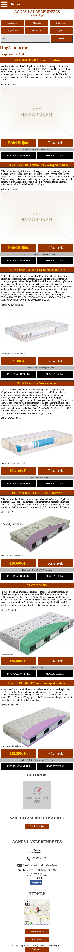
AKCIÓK (37, 23)
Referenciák (61, 23)
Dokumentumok (37, 932)
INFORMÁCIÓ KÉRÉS (18, 155)
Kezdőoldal (12, 23)
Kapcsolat (61, 30)
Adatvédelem (37, 939)
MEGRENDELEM (55, 155)
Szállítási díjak (37, 826)
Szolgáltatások (12, 30)
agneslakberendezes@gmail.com (43, 865)
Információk (37, 30)
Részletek (55, 143)
